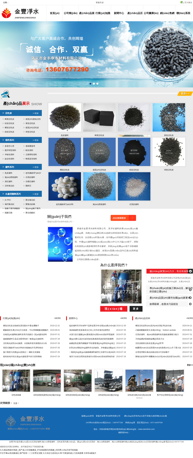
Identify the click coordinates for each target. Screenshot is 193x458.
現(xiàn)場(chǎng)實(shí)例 (17, 365)
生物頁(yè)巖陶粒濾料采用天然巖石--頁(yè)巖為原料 (25, 334)
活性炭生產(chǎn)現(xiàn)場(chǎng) (139, 395)
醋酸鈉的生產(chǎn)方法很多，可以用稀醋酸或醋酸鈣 (25, 330)
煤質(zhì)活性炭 (32, 128)
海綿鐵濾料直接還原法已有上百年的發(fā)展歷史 (89, 330)
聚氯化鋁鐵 (30, 204)
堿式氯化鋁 (9, 204)
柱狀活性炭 (9, 123)
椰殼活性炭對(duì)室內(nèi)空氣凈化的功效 (153, 326)
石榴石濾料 (30, 181)
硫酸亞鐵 (8, 213)
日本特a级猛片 (90, 453)
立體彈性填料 (31, 154)
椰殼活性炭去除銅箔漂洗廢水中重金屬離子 (21, 326)
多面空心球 (9, 146)
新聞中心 (119, 13)
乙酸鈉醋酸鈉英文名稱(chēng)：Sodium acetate (155, 330)
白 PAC (8, 200)
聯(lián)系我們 (183, 16)
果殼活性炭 (30, 123)
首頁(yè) (54, 13)
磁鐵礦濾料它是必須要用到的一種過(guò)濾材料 (23, 339)
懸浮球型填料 (10, 150)
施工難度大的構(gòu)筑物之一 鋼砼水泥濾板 (21, 352)
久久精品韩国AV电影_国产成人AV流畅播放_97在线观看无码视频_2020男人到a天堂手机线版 (39, 450)
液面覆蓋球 (30, 146)
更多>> (190, 365)
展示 (22, 104)
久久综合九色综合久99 (52, 453)
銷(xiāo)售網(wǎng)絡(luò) (167, 16)
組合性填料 (9, 159)
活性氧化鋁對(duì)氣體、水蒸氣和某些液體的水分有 (25, 343)
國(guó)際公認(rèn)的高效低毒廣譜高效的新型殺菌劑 (91, 339)
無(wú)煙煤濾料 (11, 177)
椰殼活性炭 (9, 128)
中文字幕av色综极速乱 (9, 453)
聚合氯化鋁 (30, 200)
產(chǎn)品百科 (135, 16)
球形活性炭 (30, 132)
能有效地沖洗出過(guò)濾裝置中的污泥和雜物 (22, 356)
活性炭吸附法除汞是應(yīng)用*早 (149, 343)
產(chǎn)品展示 (86, 16)
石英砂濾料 (30, 177)
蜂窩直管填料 (31, 159)
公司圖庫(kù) (151, 13)
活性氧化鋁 (9, 186)
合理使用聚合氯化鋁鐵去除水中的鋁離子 (152, 352)
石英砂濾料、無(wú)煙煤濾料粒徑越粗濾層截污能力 (157, 334)
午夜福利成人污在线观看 (72, 453)
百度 (15, 403)
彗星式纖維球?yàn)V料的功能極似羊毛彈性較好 (23, 348)
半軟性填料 (9, 154)
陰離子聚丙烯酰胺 (12, 208)
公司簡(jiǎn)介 (70, 16)
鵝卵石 (28, 186)
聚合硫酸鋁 (30, 213)
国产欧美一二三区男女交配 (31, 453)
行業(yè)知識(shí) (102, 16)
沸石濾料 (8, 181)
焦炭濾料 (8, 173)
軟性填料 (29, 150)
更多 (136, 308)
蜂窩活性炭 (9, 119)
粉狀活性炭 (9, 132)
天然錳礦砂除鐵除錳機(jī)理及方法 (149, 339)
